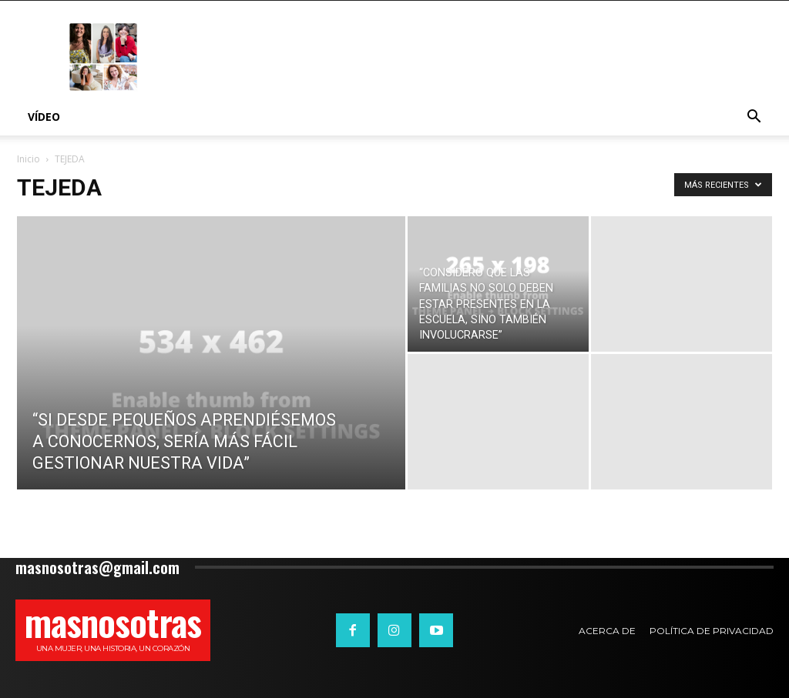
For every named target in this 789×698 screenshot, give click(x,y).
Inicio (28, 158)
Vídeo (44, 116)
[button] (753, 118)
